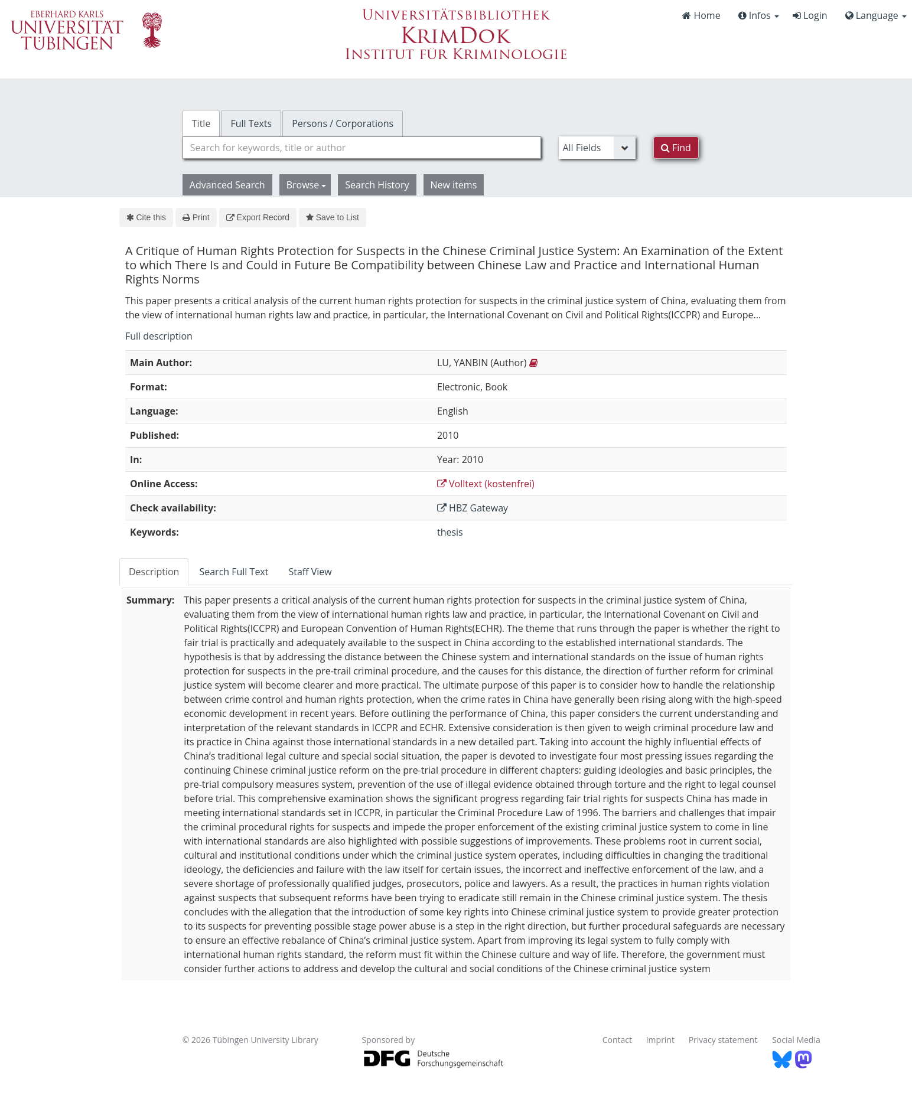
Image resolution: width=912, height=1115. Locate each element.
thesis (450, 532)
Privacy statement (723, 1039)
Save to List (332, 217)
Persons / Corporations (342, 123)
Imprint (660, 1039)
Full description (159, 336)
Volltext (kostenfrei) (486, 483)
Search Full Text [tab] (233, 571)
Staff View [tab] (309, 571)
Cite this (146, 217)
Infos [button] (758, 15)
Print (196, 217)
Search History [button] (377, 184)
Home (701, 15)
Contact (617, 1039)
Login (810, 15)
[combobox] (362, 147)
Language (876, 15)
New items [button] (454, 184)
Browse (306, 184)
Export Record (257, 217)
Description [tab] (154, 571)
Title (201, 123)
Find (676, 147)
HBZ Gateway (472, 507)
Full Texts (251, 123)
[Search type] (597, 147)
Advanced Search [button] (227, 184)
